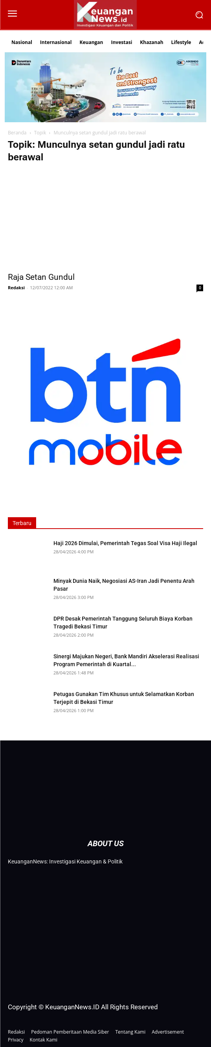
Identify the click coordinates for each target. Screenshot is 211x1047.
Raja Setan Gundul (41, 277)
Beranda (17, 132)
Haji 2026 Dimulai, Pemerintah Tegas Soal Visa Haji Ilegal (125, 543)
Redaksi (16, 287)
